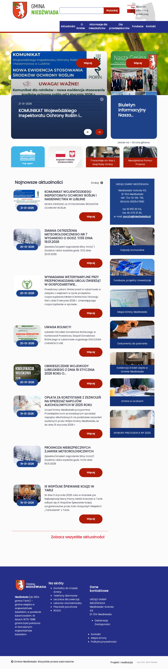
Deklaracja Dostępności (102, 622)
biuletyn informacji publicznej (137, 10)
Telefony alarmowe (65, 595)
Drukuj (97, 183)
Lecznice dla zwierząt (67, 599)
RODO (57, 610)
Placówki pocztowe (65, 607)
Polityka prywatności (104, 641)
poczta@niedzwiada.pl (137, 216)
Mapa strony (99, 638)
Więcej (88, 63)
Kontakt (151, 26)
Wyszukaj (111, 10)
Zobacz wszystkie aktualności (77, 537)
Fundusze (137, 26)
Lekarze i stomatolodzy (68, 603)
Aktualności (68, 26)
